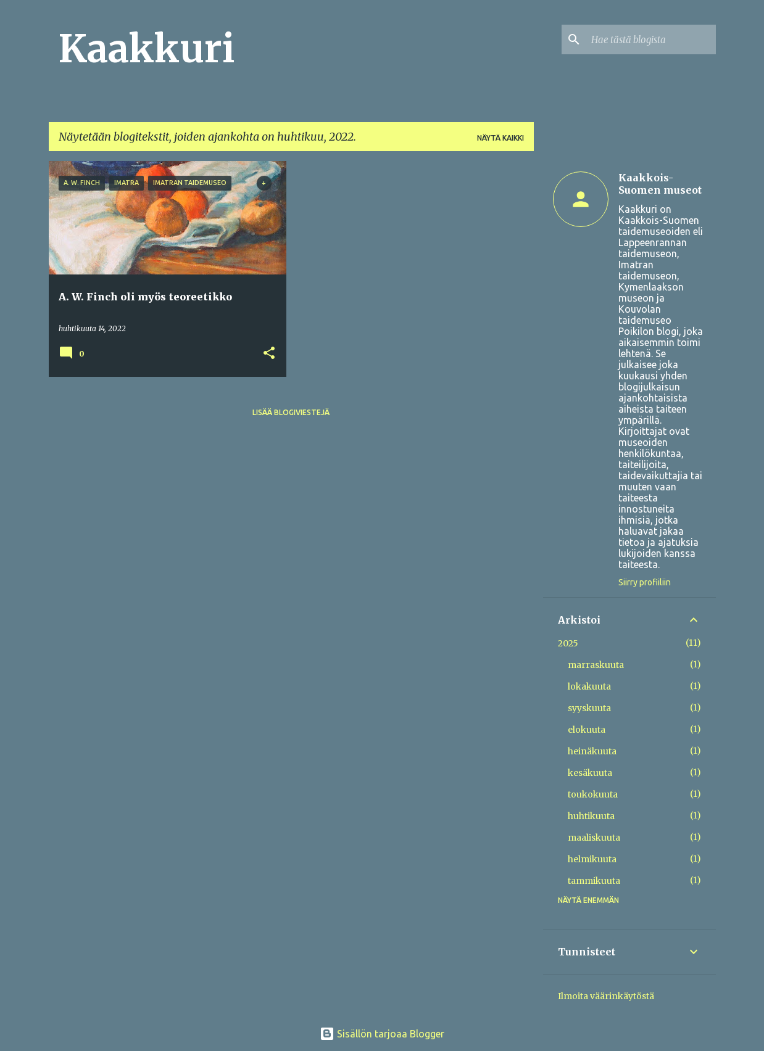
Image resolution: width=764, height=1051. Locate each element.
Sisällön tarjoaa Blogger (382, 1033)
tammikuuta (594, 880)
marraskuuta (596, 664)
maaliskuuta (594, 837)
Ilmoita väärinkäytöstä (606, 996)
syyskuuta (589, 708)
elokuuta (586, 729)
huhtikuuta (591, 816)
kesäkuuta (590, 772)
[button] (269, 353)
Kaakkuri (147, 49)
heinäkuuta (592, 751)
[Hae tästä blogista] (651, 39)
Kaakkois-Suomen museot (660, 183)
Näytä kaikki (500, 138)
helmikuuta (592, 859)
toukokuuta (593, 794)
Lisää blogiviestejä (291, 412)
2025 (568, 643)
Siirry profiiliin (644, 582)
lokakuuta (589, 686)
